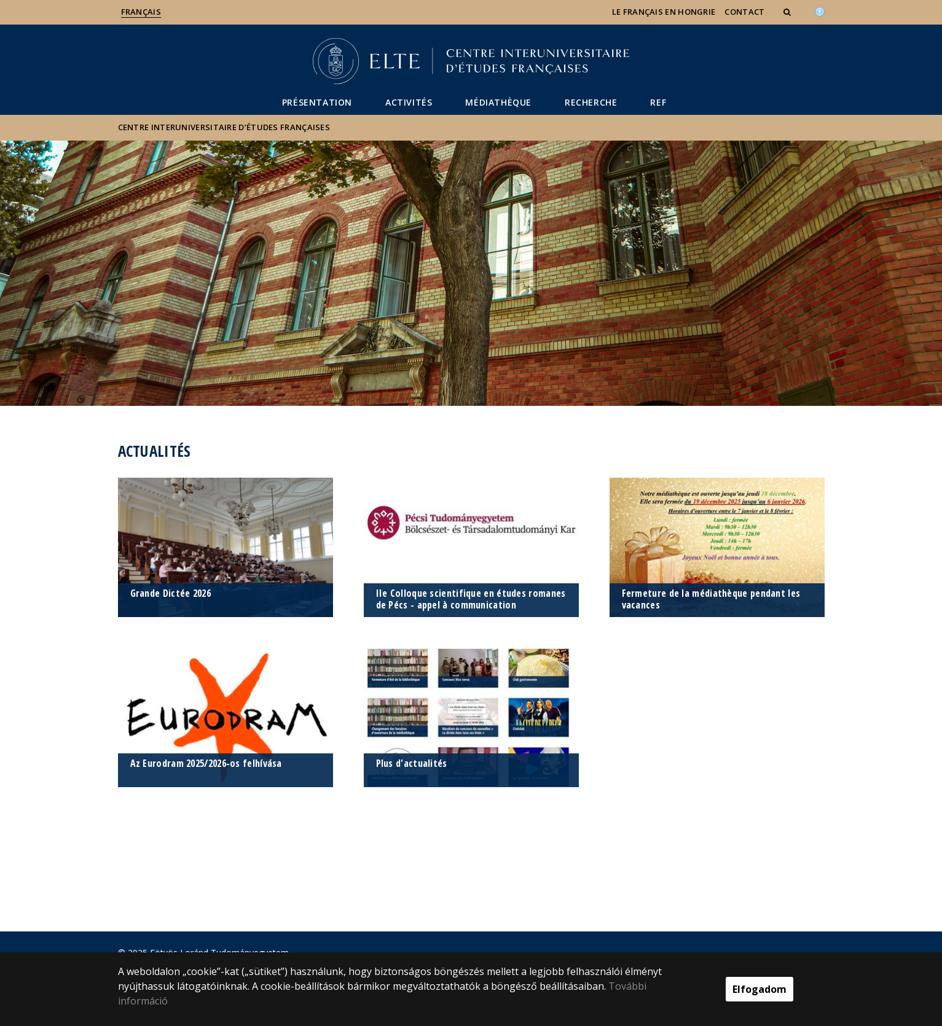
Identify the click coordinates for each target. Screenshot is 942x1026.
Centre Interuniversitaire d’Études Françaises (224, 127)
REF (658, 102)
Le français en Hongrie (664, 11)
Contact (744, 11)
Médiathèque (498, 102)
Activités (408, 102)
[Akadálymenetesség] (820, 10)
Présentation (317, 102)
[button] (788, 11)
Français (141, 11)
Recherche (591, 102)
